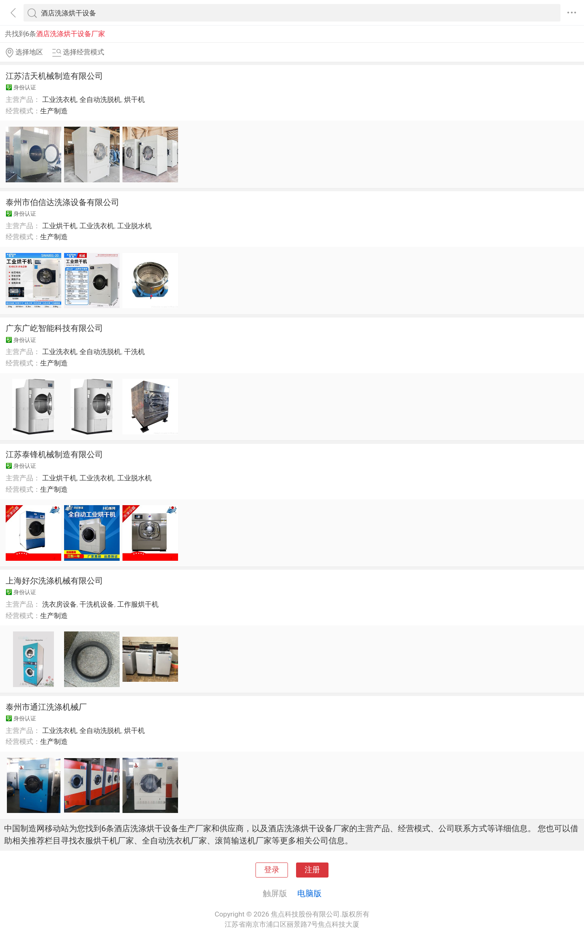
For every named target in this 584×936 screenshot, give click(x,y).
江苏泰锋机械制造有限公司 (54, 454)
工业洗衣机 (59, 99)
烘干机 (134, 99)
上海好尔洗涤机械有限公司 (54, 581)
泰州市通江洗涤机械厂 (46, 707)
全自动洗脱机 (100, 99)
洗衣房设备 (59, 604)
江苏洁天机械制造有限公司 (54, 76)
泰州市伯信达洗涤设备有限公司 (62, 202)
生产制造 (54, 111)
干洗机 (134, 352)
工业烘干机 (59, 226)
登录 (271, 869)
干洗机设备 (96, 604)
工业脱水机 (134, 226)
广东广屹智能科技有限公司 (54, 328)
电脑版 (309, 893)
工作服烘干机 (138, 604)
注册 (312, 869)
